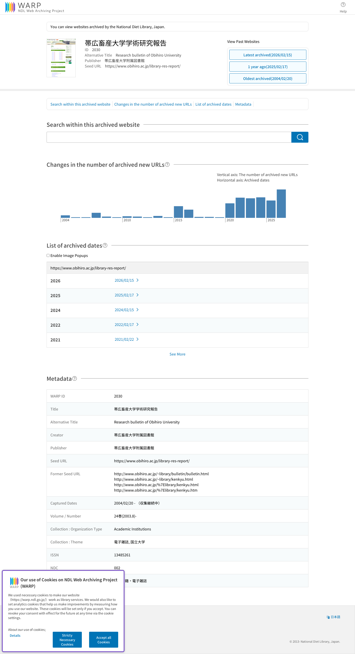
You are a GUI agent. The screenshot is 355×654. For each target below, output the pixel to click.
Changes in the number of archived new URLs (153, 104)
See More (177, 354)
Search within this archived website (80, 104)
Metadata (243, 104)
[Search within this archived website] (169, 137)
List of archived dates (213, 104)
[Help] (167, 164)
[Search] (299, 137)
